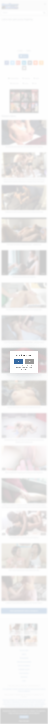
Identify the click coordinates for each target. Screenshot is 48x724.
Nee (29, 361)
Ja (19, 361)
